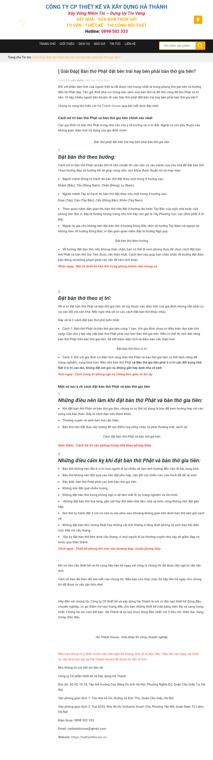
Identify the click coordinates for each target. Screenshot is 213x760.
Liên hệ (130, 43)
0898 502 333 (114, 31)
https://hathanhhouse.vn (88, 737)
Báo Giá (99, 43)
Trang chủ (47, 43)
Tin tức (115, 43)
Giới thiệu (67, 43)
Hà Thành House (109, 106)
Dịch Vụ (84, 43)
